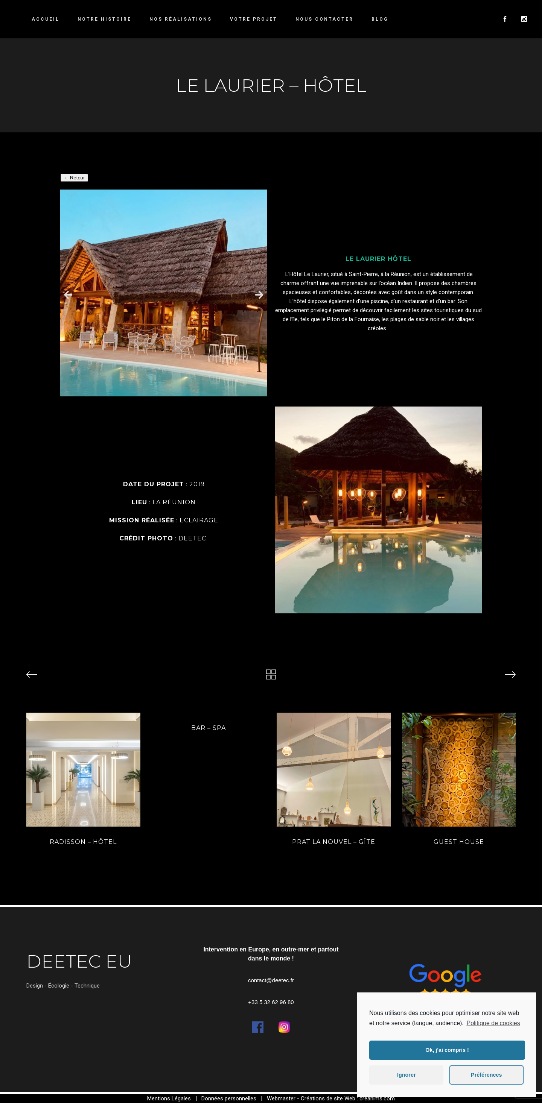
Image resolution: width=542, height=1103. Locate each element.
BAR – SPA (208, 727)
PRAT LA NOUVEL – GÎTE (333, 841)
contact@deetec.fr (271, 980)
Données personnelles (228, 1098)
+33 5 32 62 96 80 (271, 1002)
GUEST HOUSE (459, 841)
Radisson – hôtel (83, 841)
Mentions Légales (169, 1098)
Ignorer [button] (406, 1075)
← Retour (74, 178)
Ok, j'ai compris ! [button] (447, 1050)
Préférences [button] (486, 1075)
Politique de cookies (493, 1023)
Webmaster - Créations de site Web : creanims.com (331, 1098)
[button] (68, 294)
